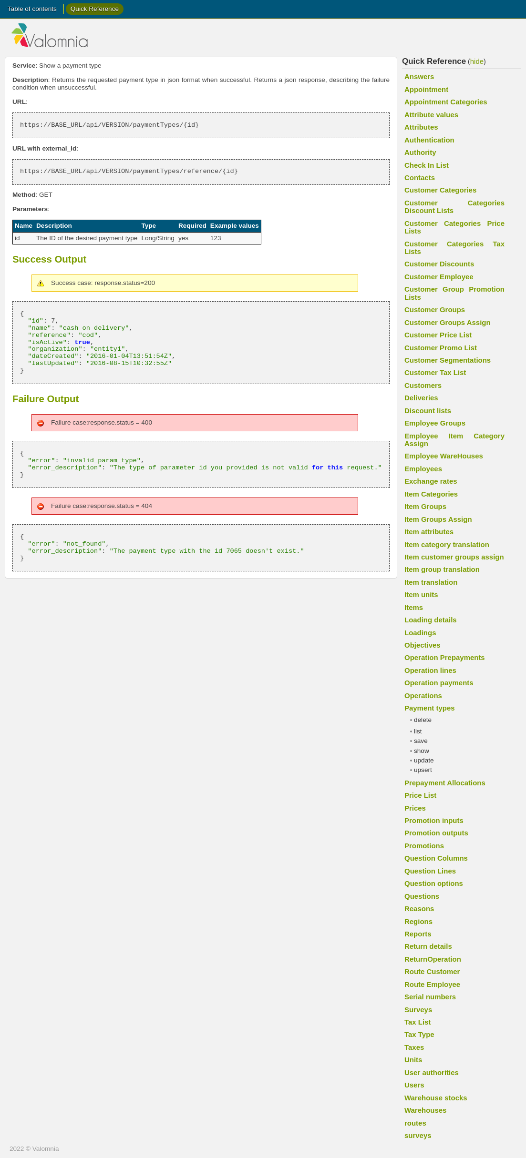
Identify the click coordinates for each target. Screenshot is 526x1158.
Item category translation (446, 544)
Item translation (430, 582)
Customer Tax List (435, 372)
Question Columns (436, 858)
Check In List (426, 165)
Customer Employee (439, 277)
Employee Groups (434, 423)
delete (423, 719)
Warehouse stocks (435, 1098)
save (421, 740)
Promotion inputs (434, 820)
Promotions (424, 846)
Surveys (418, 1010)
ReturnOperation (432, 959)
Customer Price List (438, 335)
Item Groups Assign (438, 519)
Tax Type (419, 1034)
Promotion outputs (436, 833)
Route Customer (432, 971)
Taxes (414, 1047)
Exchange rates (430, 481)
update (424, 760)
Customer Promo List (440, 348)
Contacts (419, 177)
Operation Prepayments (444, 657)
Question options (433, 883)
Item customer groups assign (454, 557)
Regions (418, 921)
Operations (423, 695)
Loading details (430, 620)
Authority (420, 152)
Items (413, 607)
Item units (421, 594)
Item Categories (431, 494)
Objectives (422, 645)
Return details (428, 946)
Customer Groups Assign (447, 322)
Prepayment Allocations (444, 783)
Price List (420, 795)
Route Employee (432, 984)
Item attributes (429, 532)
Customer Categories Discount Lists (454, 206)
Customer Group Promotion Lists (454, 293)
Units (413, 1060)
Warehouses (425, 1110)
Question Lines (430, 871)
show (421, 750)
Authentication (429, 140)
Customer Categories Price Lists (454, 227)
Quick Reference (95, 8)
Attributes (421, 127)
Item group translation (442, 569)
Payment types (429, 708)
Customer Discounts (439, 264)
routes (415, 1123)
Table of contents (32, 8)
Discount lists (427, 410)
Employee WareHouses (443, 456)
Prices (415, 808)
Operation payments (439, 683)
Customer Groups (434, 309)
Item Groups (425, 506)
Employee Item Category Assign (454, 439)
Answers (419, 76)
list (418, 731)
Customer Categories (440, 190)
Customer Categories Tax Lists (454, 247)
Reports (418, 934)
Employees (423, 469)
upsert (423, 769)
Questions (421, 896)
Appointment (426, 89)
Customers (423, 385)
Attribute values (431, 115)
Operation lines (430, 670)
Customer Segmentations (447, 360)
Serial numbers (430, 997)
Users (414, 1085)
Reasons (419, 908)
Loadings (420, 633)
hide (477, 61)
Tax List (417, 1022)
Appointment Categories (445, 102)
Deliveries (421, 398)
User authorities (431, 1072)
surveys (418, 1135)
